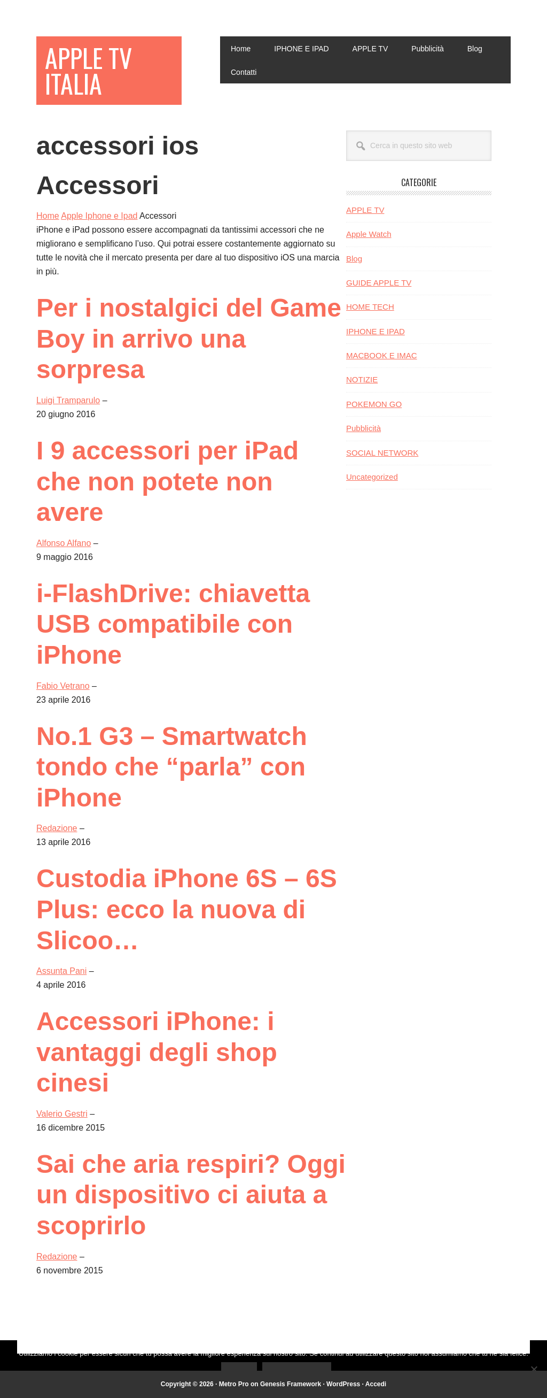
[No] (533, 1369)
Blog (354, 258)
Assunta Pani (61, 970)
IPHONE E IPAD (375, 331)
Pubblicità (363, 428)
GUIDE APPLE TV (378, 282)
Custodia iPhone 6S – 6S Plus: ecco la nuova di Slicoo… (186, 909)
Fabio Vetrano (63, 685)
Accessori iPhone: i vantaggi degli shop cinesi (156, 1052)
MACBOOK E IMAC (381, 355)
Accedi (375, 1384)
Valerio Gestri (62, 1113)
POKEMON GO (374, 404)
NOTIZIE (362, 379)
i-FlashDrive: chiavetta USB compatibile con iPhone (173, 624)
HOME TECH (370, 306)
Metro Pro (234, 1384)
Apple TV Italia (88, 70)
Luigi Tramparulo (68, 400)
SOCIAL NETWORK (382, 452)
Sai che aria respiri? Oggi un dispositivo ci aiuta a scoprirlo (191, 1195)
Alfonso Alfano (63, 543)
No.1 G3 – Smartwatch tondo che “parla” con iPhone (171, 767)
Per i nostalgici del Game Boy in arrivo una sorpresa (188, 338)
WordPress (343, 1384)
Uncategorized (372, 476)
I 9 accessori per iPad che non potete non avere (167, 481)
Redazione (56, 828)
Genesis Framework (290, 1384)
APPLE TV (365, 209)
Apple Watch (369, 234)
